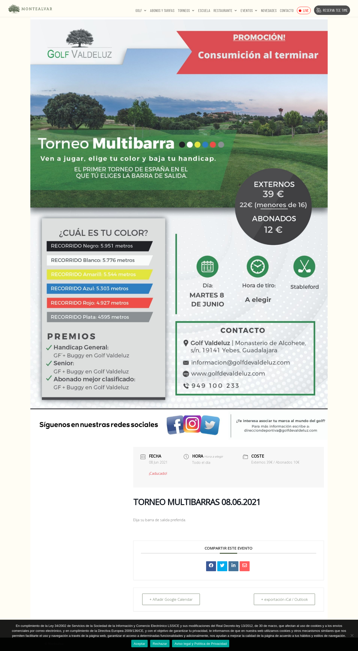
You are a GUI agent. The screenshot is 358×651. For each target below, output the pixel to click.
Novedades (269, 11)
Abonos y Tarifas (162, 11)
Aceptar (139, 644)
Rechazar (160, 644)
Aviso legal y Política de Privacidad (201, 644)
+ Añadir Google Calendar (171, 599)
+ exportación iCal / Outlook (284, 599)
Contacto (287, 11)
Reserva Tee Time (335, 10)
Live (306, 10)
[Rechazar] (351, 635)
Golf (138, 11)
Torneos (184, 11)
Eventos (247, 11)
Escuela (204, 11)
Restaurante (223, 11)
